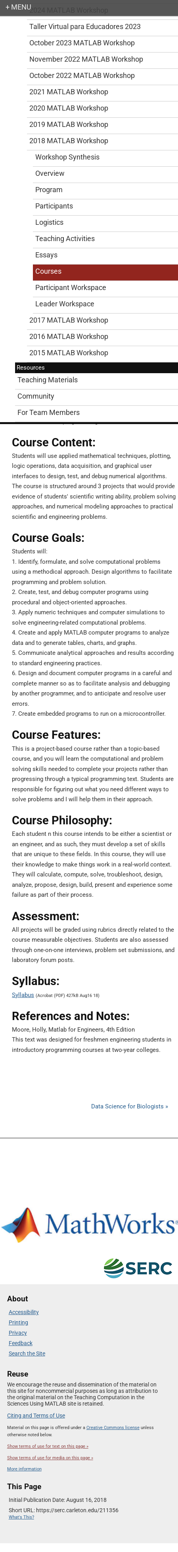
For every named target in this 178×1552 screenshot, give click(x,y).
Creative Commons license (113, 1427)
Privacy (18, 1333)
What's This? (21, 1517)
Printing (18, 1322)
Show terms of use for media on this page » (50, 1457)
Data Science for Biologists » (129, 1106)
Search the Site (27, 1353)
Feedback (21, 1343)
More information (24, 1469)
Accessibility (24, 1312)
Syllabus (23, 995)
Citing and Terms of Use (36, 1415)
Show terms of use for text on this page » (47, 1446)
